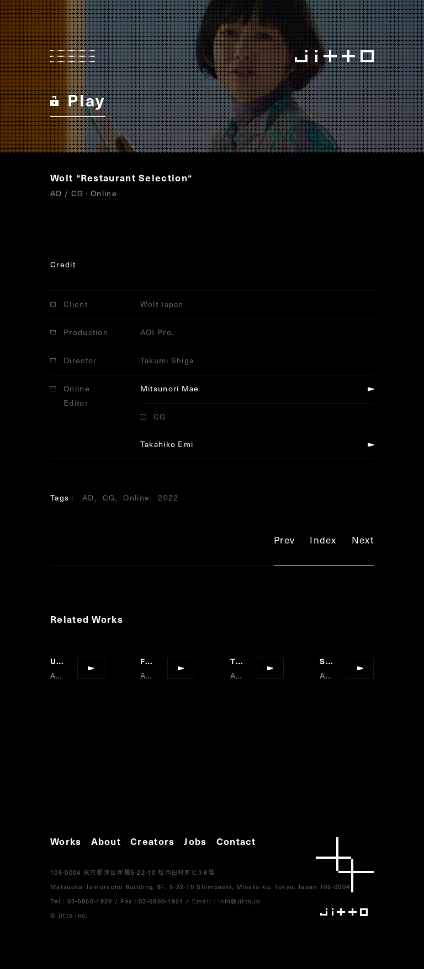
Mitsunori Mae (169, 388)
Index (323, 541)
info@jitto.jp (239, 901)
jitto (345, 876)
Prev (284, 541)
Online (136, 497)
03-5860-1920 (90, 901)
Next (363, 541)
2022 (168, 497)
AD (88, 497)
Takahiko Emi (167, 444)
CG (109, 497)
